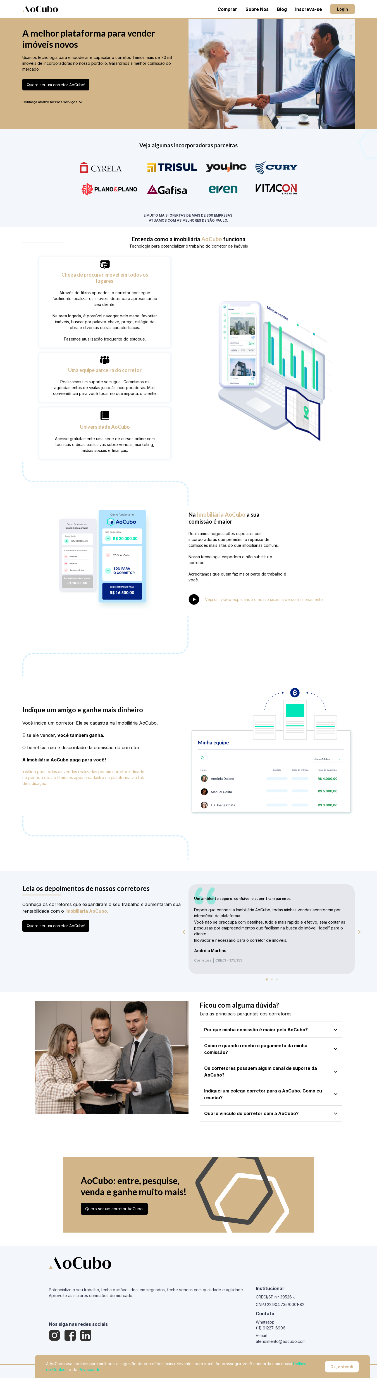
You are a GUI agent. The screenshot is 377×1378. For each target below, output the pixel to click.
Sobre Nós (257, 9)
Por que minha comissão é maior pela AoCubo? (271, 1029)
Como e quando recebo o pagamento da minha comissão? (271, 1049)
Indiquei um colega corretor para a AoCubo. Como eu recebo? (271, 1094)
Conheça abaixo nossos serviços (53, 102)
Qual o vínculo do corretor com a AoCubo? (271, 1113)
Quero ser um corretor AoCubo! (56, 84)
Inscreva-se (308, 9)
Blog (282, 9)
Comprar (227, 9)
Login (342, 9)
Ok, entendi (341, 1366)
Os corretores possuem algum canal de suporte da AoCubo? (271, 1071)
